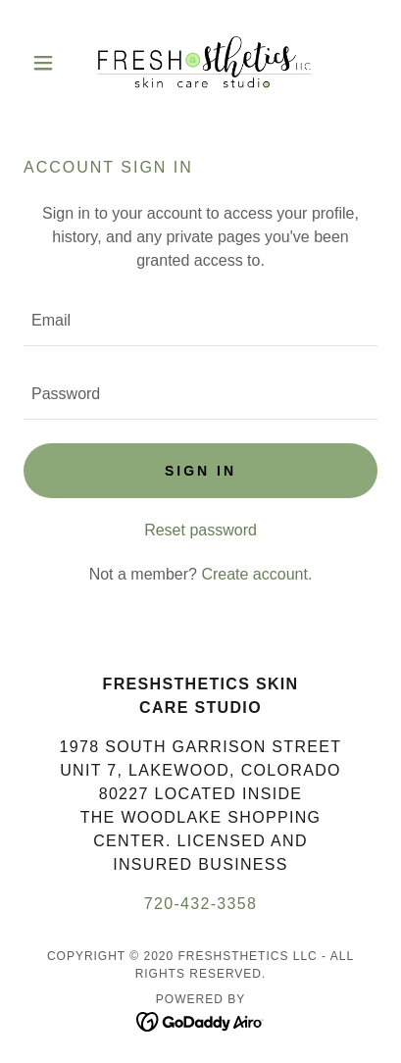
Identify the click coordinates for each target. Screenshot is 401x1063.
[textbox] (200, 321)
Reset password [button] (200, 530)
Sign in (200, 471)
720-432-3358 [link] (201, 903)
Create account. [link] (256, 574)
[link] (201, 63)
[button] (50, 62)
